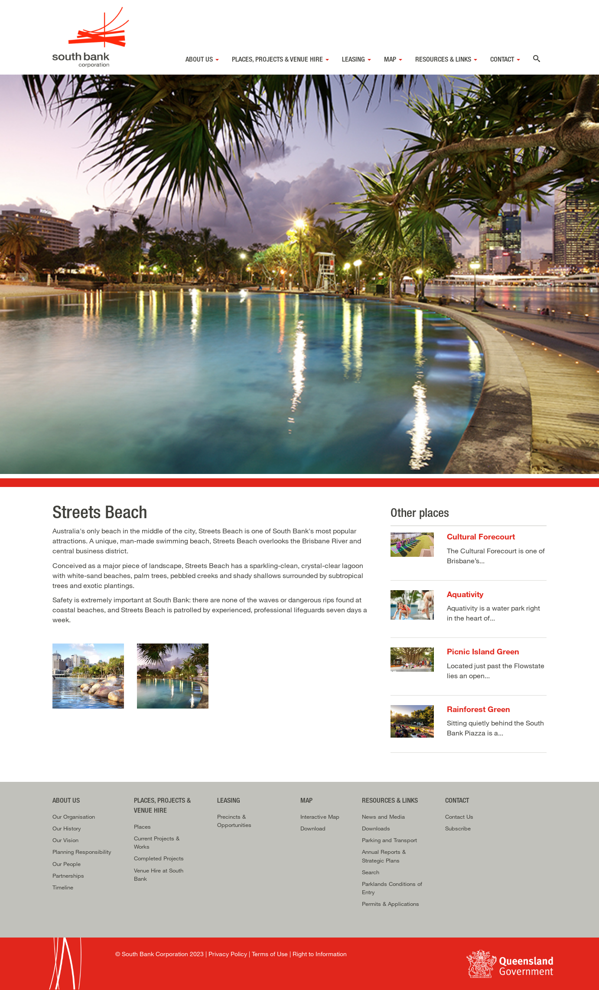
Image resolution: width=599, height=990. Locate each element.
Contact (505, 59)
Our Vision (65, 839)
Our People (66, 863)
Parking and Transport (389, 839)
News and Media (383, 816)
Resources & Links (446, 59)
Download (313, 828)
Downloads (376, 828)
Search (370, 872)
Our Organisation (73, 816)
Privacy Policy (227, 953)
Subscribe (458, 828)
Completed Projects (159, 858)
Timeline (62, 887)
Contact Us (459, 816)
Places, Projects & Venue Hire (280, 59)
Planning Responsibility (81, 851)
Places (142, 826)
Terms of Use (270, 953)
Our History (66, 828)
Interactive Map (319, 816)
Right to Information (320, 953)
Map (393, 59)
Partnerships (68, 875)
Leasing (356, 59)
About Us (202, 59)
